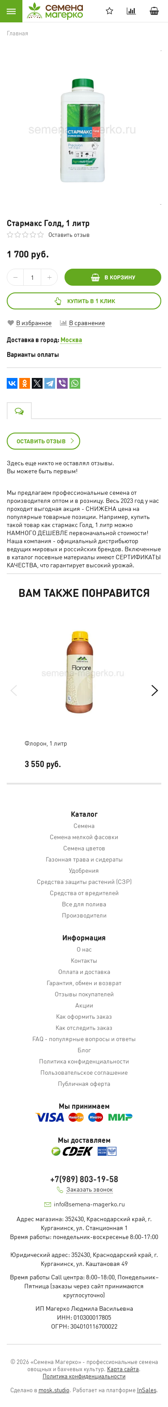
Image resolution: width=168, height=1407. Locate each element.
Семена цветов (84, 848)
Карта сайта (123, 1369)
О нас (84, 949)
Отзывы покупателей (84, 994)
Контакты (84, 960)
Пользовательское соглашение (84, 1072)
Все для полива (84, 904)
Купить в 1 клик (84, 301)
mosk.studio (54, 1390)
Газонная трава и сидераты (84, 859)
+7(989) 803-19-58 (84, 1179)
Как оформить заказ (84, 1016)
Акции (84, 1005)
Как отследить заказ (84, 1027)
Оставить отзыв (69, 234)
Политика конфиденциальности (84, 1061)
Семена (84, 825)
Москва (71, 339)
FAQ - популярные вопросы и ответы (84, 1038)
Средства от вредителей (84, 892)
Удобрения (84, 870)
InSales (146, 1390)
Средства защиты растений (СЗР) (84, 881)
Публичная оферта (84, 1083)
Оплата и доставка (84, 971)
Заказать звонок (89, 1189)
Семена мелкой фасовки (84, 836)
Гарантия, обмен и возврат (84, 982)
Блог (84, 1050)
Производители (84, 915)
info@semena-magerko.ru (89, 1204)
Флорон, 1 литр (46, 743)
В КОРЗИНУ (113, 277)
